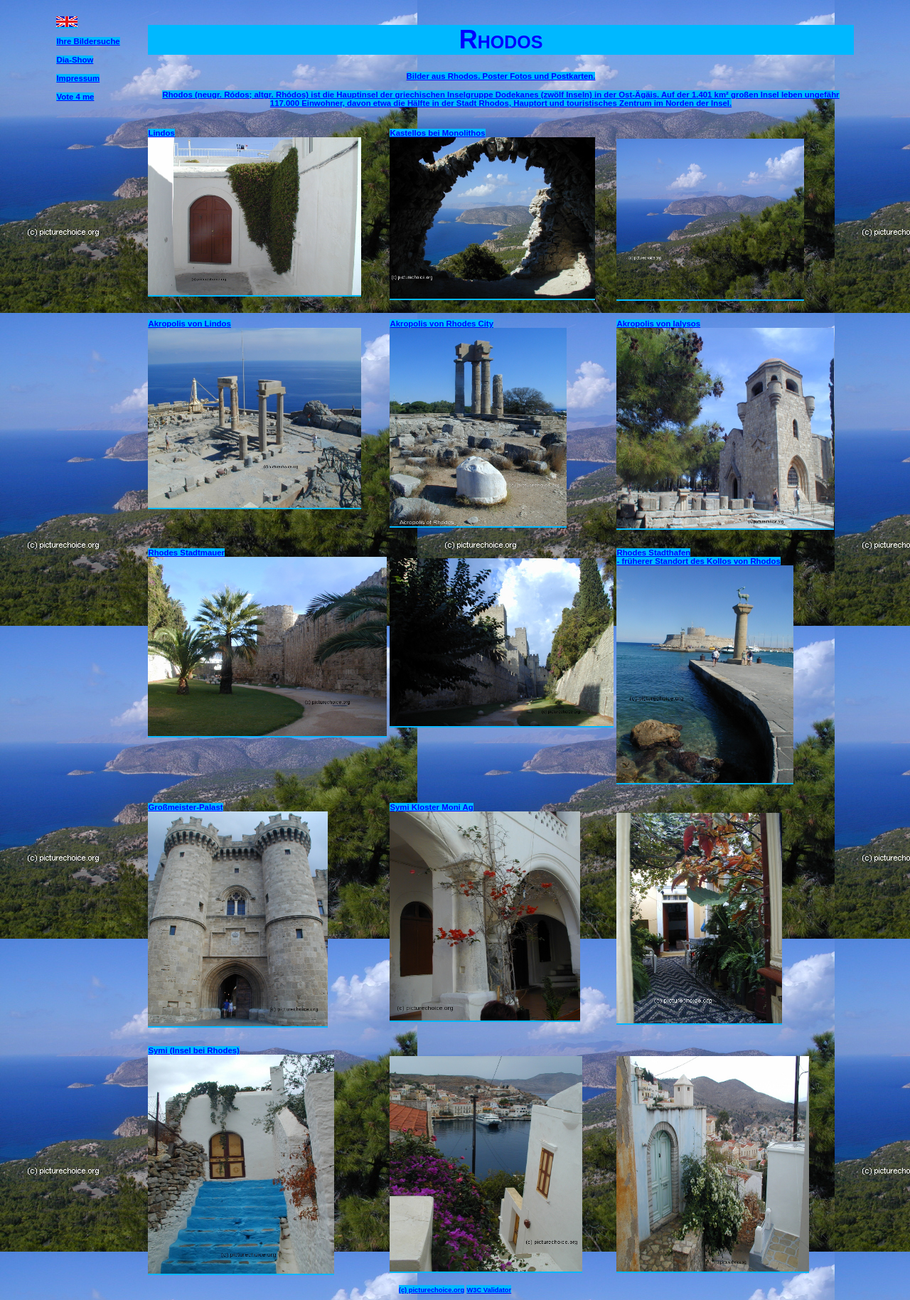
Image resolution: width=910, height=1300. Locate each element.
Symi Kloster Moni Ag (431, 807)
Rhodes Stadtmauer (186, 552)
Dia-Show (74, 59)
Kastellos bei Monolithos (437, 133)
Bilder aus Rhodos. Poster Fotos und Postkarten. (501, 76)
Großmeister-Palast (185, 807)
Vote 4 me (75, 96)
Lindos (161, 133)
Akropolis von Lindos (189, 323)
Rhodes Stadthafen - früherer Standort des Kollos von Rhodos (698, 556)
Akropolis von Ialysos (658, 323)
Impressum (78, 78)
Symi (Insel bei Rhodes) (194, 1050)
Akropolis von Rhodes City (441, 323)
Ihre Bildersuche (87, 41)
